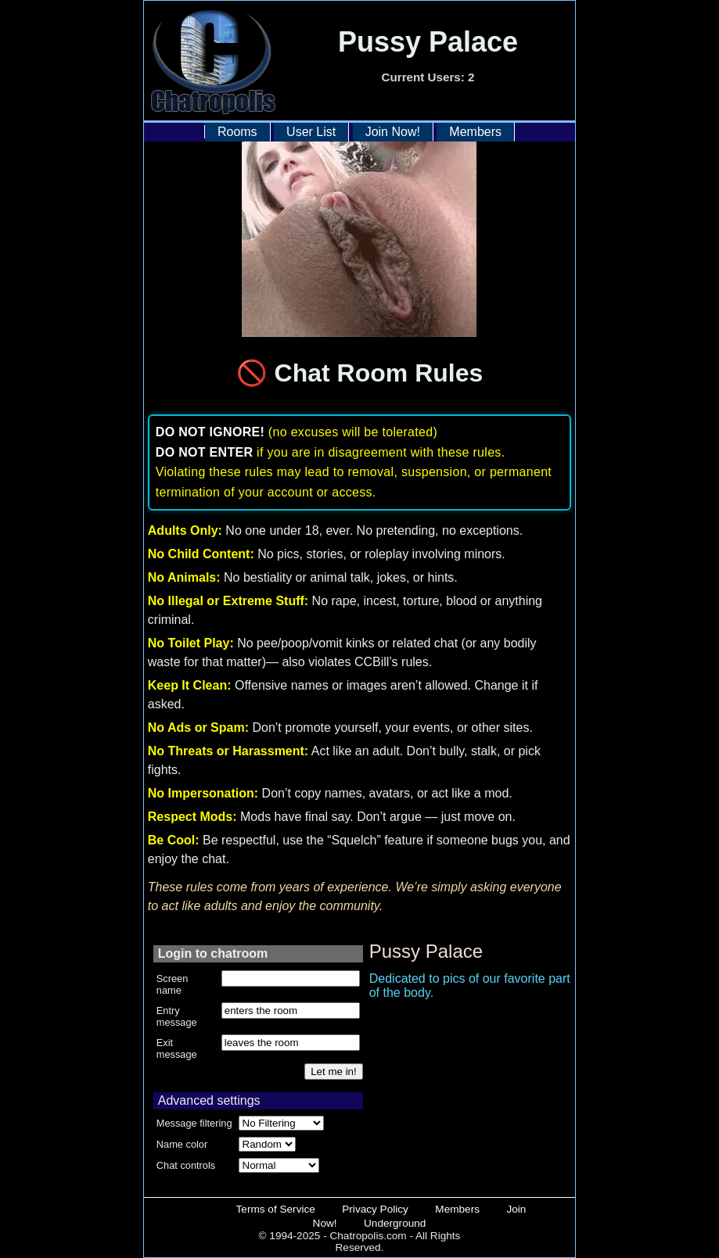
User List (311, 131)
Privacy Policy (375, 1209)
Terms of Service (275, 1209)
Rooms (237, 131)
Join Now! (392, 131)
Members (475, 131)
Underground (395, 1223)
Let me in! (334, 1071)
